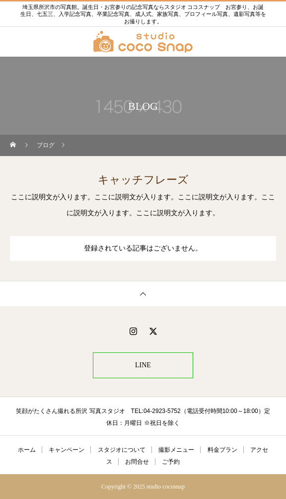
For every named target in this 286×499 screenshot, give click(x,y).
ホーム (27, 449)
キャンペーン (66, 449)
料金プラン (222, 449)
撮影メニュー (176, 449)
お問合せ (137, 461)
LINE (143, 365)
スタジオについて (121, 449)
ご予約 (171, 461)
